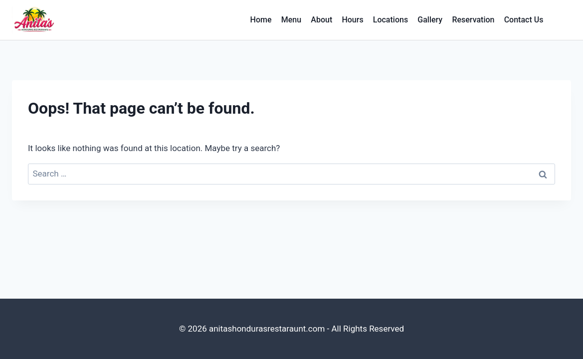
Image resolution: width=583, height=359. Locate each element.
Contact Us (524, 19)
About (321, 19)
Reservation (473, 19)
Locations (390, 19)
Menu (291, 19)
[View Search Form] (562, 20)
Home (261, 19)
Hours (352, 19)
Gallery (429, 19)
